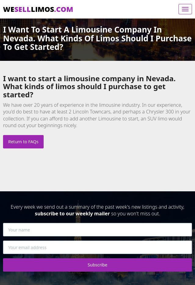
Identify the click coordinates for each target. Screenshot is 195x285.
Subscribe (97, 265)
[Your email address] (97, 247)
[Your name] (97, 229)
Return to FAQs (23, 141)
